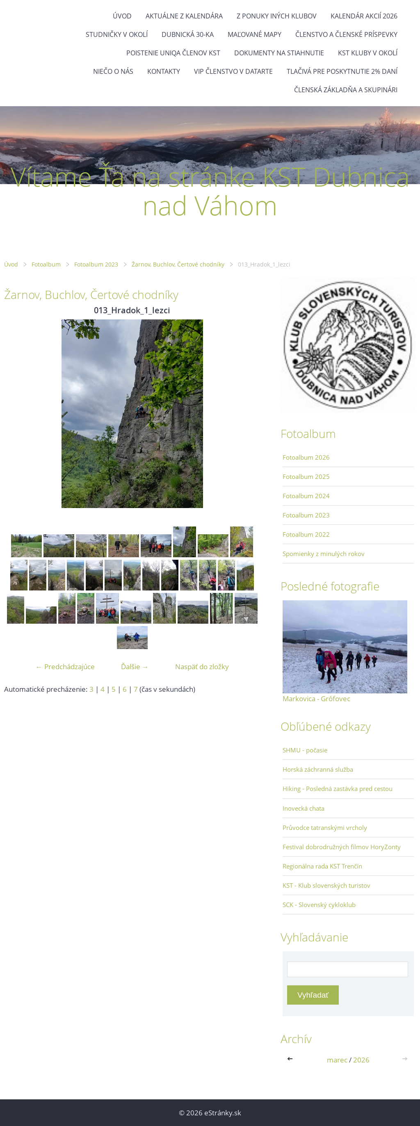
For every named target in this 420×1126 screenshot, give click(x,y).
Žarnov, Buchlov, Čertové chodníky (178, 264)
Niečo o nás (113, 71)
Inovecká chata (303, 808)
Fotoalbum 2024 (306, 496)
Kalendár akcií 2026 (364, 16)
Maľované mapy (254, 34)
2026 (361, 1059)
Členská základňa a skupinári (345, 89)
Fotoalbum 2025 (306, 476)
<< (292, 1059)
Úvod (122, 16)
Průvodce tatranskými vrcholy (325, 827)
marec (337, 1059)
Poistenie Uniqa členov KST (173, 52)
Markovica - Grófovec (316, 698)
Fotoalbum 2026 (306, 457)
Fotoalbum (46, 264)
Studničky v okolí (117, 34)
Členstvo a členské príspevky (346, 34)
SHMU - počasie (305, 750)
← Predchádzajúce (65, 666)
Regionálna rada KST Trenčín (322, 866)
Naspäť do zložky (202, 666)
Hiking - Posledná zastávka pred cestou (338, 788)
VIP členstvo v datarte (233, 71)
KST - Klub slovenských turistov (326, 885)
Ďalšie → (135, 666)
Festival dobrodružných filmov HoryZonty (342, 847)
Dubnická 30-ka (188, 34)
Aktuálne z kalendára (184, 16)
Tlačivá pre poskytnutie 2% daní (342, 71)
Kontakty (163, 71)
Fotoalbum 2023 (96, 264)
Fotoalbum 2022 (306, 534)
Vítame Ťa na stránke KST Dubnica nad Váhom (210, 191)
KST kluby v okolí (367, 52)
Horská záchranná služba (318, 769)
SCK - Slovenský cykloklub (319, 904)
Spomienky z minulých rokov (324, 553)
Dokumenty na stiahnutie (279, 52)
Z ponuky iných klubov (277, 16)
